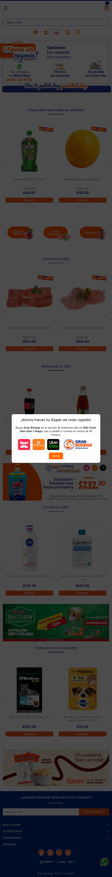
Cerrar (56, 455)
